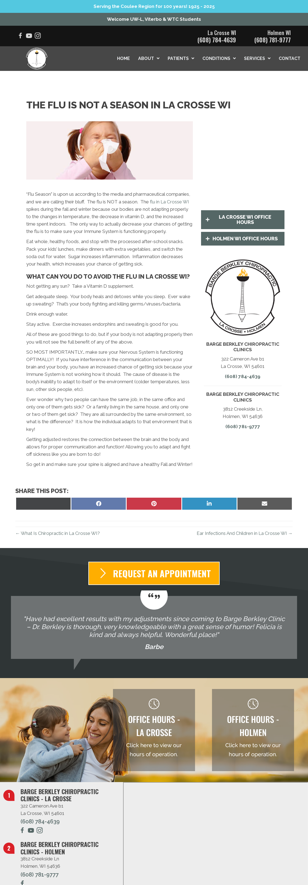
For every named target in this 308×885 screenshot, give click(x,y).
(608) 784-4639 (216, 39)
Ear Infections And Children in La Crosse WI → (245, 533)
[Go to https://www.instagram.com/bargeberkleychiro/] (38, 37)
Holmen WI (279, 32)
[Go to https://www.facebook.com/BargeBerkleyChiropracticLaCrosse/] (20, 37)
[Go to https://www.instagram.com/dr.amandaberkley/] (40, 831)
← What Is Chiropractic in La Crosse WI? (57, 533)
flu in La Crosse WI (169, 201)
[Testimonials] (154, 627)
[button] (242, 219)
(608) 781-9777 (272, 39)
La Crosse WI (222, 32)
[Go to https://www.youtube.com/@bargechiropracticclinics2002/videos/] (29, 37)
